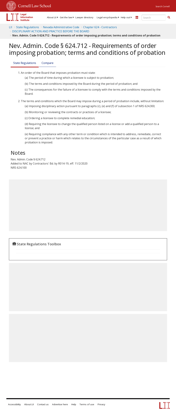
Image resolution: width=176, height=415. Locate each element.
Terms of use (87, 404)
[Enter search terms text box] (154, 17)
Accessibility (14, 404)
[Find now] (169, 17)
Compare (47, 63)
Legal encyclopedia (107, 17)
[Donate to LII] (136, 17)
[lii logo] (20, 17)
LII (10, 27)
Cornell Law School (33, 5)
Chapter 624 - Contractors (100, 27)
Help (73, 404)
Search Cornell (163, 6)
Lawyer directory (84, 17)
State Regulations (27, 27)
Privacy (101, 404)
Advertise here (60, 404)
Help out (125, 17)
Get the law (66, 17)
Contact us (43, 404)
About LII (51, 17)
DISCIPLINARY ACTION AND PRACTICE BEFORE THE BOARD (50, 31)
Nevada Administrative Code (61, 27)
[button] (169, 17)
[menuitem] (51, 17)
